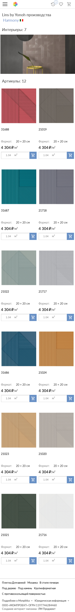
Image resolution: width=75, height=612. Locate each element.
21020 (43, 453)
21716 (43, 535)
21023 (5, 453)
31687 (5, 210)
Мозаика (32, 582)
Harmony (11, 20)
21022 (5, 291)
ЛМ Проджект (47, 608)
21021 (5, 535)
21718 (43, 210)
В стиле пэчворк (49, 582)
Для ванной (18, 582)
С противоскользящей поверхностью (23, 593)
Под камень (25, 588)
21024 (43, 372)
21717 (43, 291)
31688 (5, 129)
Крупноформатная (45, 588)
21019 (43, 129)
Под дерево (9, 588)
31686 (5, 372)
